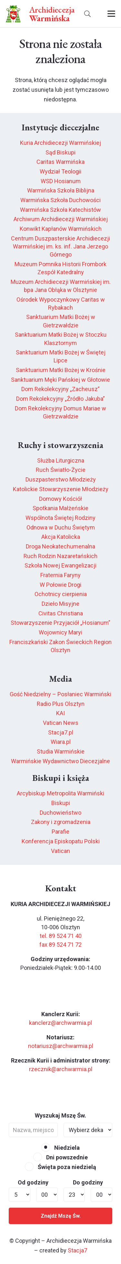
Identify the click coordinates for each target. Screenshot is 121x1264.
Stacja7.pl (60, 732)
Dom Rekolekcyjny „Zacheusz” (60, 389)
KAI (60, 713)
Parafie (60, 831)
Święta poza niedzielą (60, 1167)
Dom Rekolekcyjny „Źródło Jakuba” (60, 398)
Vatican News (60, 722)
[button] (87, 13)
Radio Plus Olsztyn (61, 703)
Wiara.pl (61, 741)
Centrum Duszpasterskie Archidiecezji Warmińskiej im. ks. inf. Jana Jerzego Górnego (60, 246)
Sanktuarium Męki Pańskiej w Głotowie (60, 379)
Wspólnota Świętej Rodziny (60, 517)
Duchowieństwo (60, 812)
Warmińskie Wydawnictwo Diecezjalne (60, 761)
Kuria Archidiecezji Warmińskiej (60, 142)
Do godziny (88, 1182)
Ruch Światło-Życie (61, 469)
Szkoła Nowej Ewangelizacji (60, 565)
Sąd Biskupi (60, 152)
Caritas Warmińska (60, 161)
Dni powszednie (60, 1157)
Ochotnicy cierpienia (61, 594)
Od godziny (33, 1182)
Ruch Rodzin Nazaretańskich (60, 556)
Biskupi (60, 803)
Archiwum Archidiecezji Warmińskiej (61, 219)
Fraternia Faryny (60, 575)
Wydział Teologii (60, 171)
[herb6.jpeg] (13, 14)
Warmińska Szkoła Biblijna (60, 190)
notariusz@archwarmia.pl (60, 1046)
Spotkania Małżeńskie (60, 508)
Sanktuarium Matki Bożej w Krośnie (61, 370)
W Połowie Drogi (60, 584)
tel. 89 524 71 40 (61, 935)
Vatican (60, 850)
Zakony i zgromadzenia (60, 822)
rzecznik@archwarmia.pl (60, 1069)
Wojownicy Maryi (60, 632)
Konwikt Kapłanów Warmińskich (61, 228)
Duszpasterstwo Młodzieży (60, 479)
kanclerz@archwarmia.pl (60, 1022)
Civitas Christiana (60, 613)
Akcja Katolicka (60, 536)
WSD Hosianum (61, 181)
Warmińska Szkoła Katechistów (60, 209)
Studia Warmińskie (61, 751)
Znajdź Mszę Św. (61, 1216)
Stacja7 (77, 1250)
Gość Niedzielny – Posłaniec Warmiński (60, 694)
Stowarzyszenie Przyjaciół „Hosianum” (60, 622)
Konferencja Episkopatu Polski (61, 841)
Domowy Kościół (60, 498)
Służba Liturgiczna (60, 460)
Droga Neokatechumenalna (60, 546)
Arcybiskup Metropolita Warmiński (60, 793)
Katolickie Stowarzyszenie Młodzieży (60, 489)
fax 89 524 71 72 (60, 944)
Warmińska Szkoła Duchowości (60, 200)
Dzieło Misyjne (60, 603)
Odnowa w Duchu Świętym (60, 527)
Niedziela (60, 1147)
